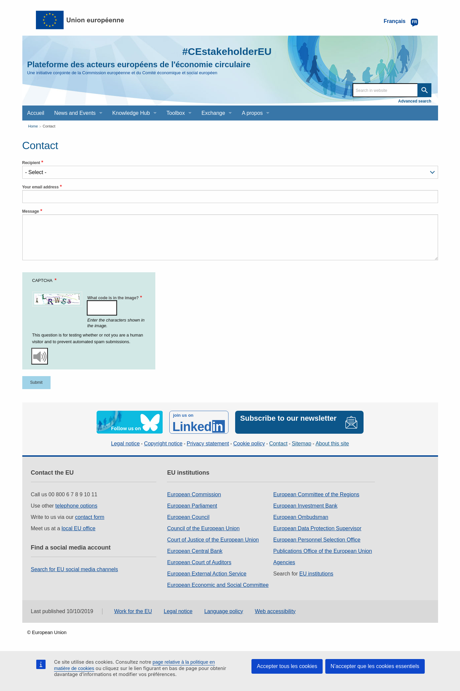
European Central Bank (194, 551)
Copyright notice (163, 443)
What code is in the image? (113, 298)
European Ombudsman (300, 517)
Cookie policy (249, 443)
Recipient (31, 162)
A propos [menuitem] (252, 113)
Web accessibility (275, 611)
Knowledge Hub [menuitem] (131, 113)
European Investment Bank (305, 506)
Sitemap (301, 443)
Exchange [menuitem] (213, 113)
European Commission (194, 494)
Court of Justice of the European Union (213, 540)
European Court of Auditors (199, 562)
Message (30, 211)
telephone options (76, 506)
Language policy (223, 611)
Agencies (284, 562)
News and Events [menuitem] (75, 113)
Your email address (40, 187)
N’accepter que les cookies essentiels (375, 666)
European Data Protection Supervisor (317, 528)
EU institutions (316, 573)
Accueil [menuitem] (36, 113)
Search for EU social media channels (74, 569)
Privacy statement (208, 443)
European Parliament (192, 506)
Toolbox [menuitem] (176, 113)
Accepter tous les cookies (287, 666)
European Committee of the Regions (316, 494)
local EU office (78, 528)
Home (33, 126)
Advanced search (414, 101)
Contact (49, 126)
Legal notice (125, 443)
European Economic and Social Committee (217, 585)
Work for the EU (133, 611)
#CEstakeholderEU (226, 51)
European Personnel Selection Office (317, 540)
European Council (188, 517)
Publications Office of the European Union (322, 551)
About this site (332, 443)
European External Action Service (206, 573)
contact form (89, 517)
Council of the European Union (203, 528)
